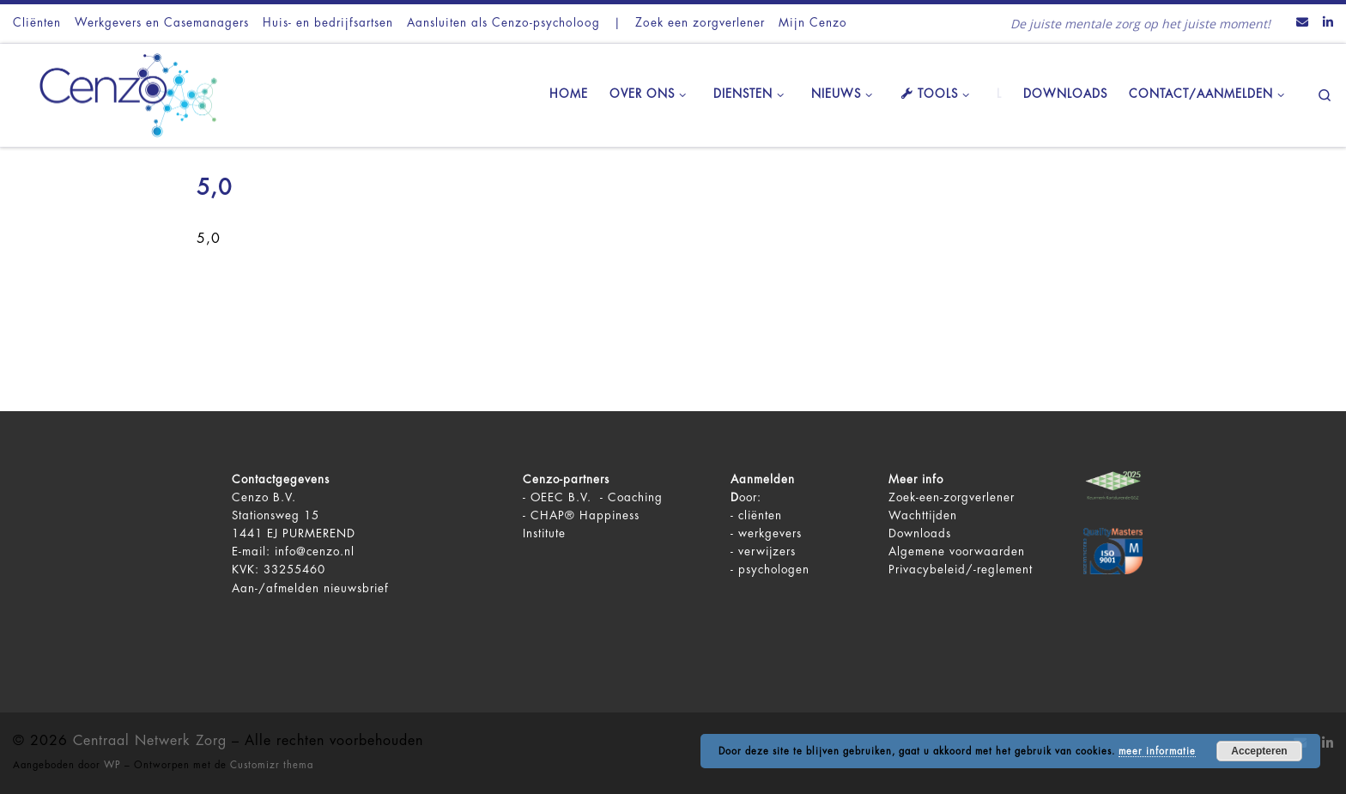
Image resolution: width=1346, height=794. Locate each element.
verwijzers (767, 551)
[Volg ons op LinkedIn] (1328, 23)
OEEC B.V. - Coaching (597, 497)
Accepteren (1259, 751)
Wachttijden (922, 515)
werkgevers (770, 533)
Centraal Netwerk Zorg (150, 741)
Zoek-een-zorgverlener (951, 497)
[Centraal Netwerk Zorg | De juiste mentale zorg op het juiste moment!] (120, 92)
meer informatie (1157, 751)
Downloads (919, 533)
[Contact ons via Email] (1302, 23)
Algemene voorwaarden (956, 551)
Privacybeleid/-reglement (960, 569)
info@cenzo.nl (315, 551)
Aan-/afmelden (275, 588)
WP (112, 765)
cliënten (760, 515)
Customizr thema (271, 765)
